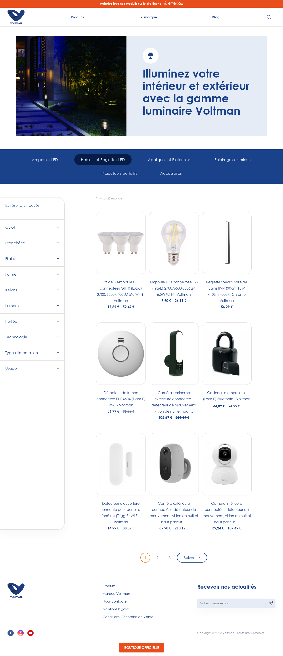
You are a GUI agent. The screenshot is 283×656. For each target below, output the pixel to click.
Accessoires (171, 173)
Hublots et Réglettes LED (103, 159)
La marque (148, 17)
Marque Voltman (116, 593)
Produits (77, 17)
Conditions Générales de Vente (128, 616)
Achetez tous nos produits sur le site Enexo (141, 3)
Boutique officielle (141, 647)
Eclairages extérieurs (232, 159)
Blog (216, 17)
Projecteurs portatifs (119, 173)
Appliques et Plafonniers (169, 159)
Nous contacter (115, 601)
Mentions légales (116, 609)
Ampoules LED (45, 159)
